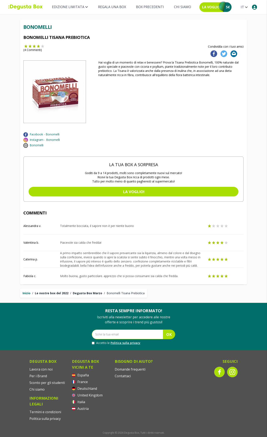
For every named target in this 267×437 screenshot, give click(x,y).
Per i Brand (38, 376)
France (80, 382)
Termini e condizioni (45, 412)
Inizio (26, 293)
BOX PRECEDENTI (150, 7)
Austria (80, 408)
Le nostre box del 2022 (51, 293)
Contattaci (123, 376)
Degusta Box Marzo (87, 293)
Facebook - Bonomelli (44, 134)
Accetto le (116, 343)
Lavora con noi (41, 369)
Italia (78, 402)
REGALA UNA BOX (112, 7)
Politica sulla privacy (125, 343)
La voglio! (133, 191)
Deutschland (84, 388)
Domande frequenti (130, 369)
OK (169, 334)
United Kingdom (87, 395)
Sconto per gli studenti (47, 382)
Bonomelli (36, 145)
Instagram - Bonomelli (45, 140)
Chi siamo (182, 7)
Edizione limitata (70, 7)
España (80, 375)
